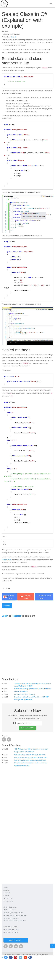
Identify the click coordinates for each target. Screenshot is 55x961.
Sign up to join (15, 940)
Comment (6, 606)
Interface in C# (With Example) (24, 694)
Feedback (6, 893)
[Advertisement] (27, 648)
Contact (6, 895)
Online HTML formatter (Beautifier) (15, 915)
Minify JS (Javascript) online (13, 912)
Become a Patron (25, 597)
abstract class (6, 560)
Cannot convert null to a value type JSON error (30, 760)
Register (16, 616)
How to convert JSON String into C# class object (30, 757)
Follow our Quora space (43, 597)
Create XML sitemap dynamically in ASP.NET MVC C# (32, 689)
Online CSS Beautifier (10, 918)
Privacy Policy (8, 901)
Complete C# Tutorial (10, 927)
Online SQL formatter (10, 932)
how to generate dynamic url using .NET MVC (29, 754)
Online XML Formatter (10, 929)
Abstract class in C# (21, 691)
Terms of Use (8, 898)
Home (5, 887)
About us (6, 890)
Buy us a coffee (8, 597)
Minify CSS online (9, 910)
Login (5, 616)
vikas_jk (13, 37)
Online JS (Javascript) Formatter (14, 921)
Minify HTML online (10, 907)
